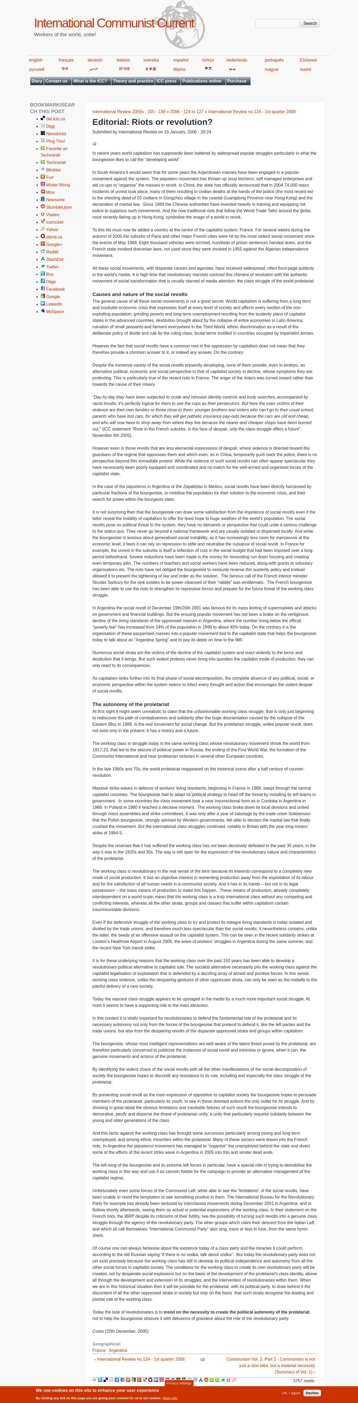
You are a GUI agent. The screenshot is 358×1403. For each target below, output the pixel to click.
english (36, 60)
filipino (179, 69)
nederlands (236, 60)
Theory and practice (133, 81)
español (180, 60)
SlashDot (55, 259)
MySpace (55, 311)
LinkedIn (54, 304)
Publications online (201, 81)
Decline (312, 1395)
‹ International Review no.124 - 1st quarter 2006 (139, 1359)
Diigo (51, 282)
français (66, 60)
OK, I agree (291, 1395)
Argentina (118, 1350)
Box (50, 274)
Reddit (52, 252)
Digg (50, 126)
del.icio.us (55, 119)
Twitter (52, 267)
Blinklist (53, 170)
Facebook (55, 289)
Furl (50, 177)
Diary (37, 81)
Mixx (50, 192)
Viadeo (53, 214)
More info (170, 1400)
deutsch (95, 60)
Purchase (236, 81)
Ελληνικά (308, 60)
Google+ (54, 244)
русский (36, 69)
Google (53, 296)
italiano (123, 60)
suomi (305, 69)
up (202, 1359)
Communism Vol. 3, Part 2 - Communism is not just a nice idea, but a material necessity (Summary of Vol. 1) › (271, 1365)
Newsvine (55, 200)
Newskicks (56, 134)
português (274, 60)
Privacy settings (179, 1385)
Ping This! (55, 141)
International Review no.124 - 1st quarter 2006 (252, 111)
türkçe (208, 60)
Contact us (57, 81)
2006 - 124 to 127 (186, 111)
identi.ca (54, 237)
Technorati (56, 162)
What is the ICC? (90, 81)
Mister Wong (58, 185)
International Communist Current (114, 23)
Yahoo (52, 229)
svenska (151, 60)
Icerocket (55, 222)
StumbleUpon (59, 207)
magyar (272, 69)
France (99, 1350)
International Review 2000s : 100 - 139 (128, 111)
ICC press (166, 81)
